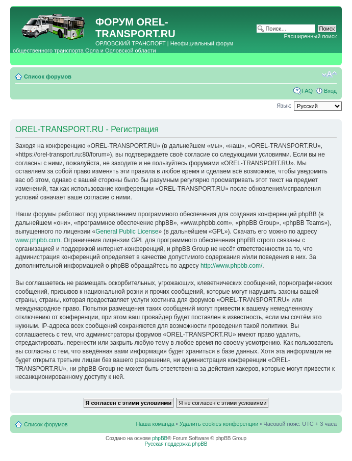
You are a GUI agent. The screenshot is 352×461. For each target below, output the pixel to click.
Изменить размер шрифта (329, 74)
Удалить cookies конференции (219, 424)
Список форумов (47, 76)
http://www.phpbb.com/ (231, 265)
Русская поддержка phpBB (175, 444)
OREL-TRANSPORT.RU (135, 27)
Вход (330, 91)
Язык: (283, 106)
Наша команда (155, 424)
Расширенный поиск (310, 36)
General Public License (126, 231)
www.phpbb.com (37, 240)
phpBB (159, 438)
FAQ (307, 91)
